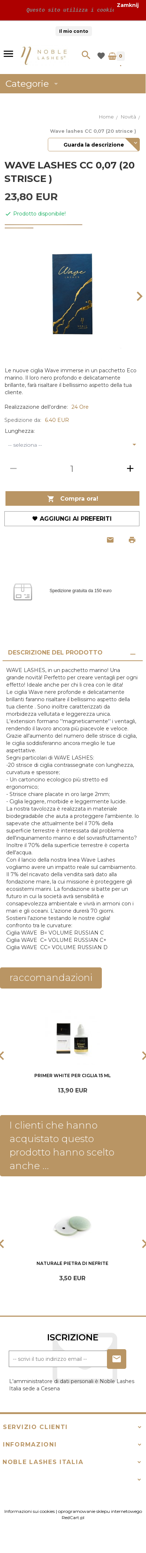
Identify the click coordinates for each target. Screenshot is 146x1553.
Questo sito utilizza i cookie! (70, 10)
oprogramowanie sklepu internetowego (100, 1523)
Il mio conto (73, 31)
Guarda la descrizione (94, 144)
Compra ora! (72, 499)
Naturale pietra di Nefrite (72, 1269)
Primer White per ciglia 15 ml (72, 1075)
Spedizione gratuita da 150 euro (81, 591)
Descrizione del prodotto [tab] (55, 652)
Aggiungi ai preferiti (72, 518)
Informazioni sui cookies (29, 1523)
